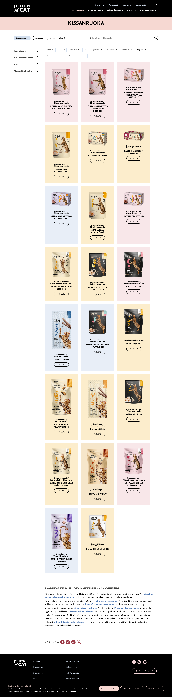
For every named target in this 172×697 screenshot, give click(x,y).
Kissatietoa (126, 5)
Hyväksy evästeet (109, 689)
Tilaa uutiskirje (146, 671)
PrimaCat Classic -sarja (126, 607)
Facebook (62, 642)
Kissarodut (113, 5)
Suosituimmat (23, 38)
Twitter (68, 642)
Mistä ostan (100, 5)
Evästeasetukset (154, 689)
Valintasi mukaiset (56, 38)
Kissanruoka (38, 661)
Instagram (139, 662)
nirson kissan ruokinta (85, 607)
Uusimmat (39, 38)
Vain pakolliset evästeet (132, 689)
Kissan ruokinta (72, 661)
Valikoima (78, 10)
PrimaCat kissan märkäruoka (100, 604)
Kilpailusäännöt (72, 678)
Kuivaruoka (95, 10)
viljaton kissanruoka (106, 600)
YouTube (145, 662)
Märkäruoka (115, 10)
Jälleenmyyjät (72, 667)
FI (153, 5)
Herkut (131, 10)
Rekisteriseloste (72, 673)
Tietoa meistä (140, 5)
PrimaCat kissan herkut (82, 611)
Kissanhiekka (148, 10)
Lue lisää (73, 691)
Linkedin (73, 642)
